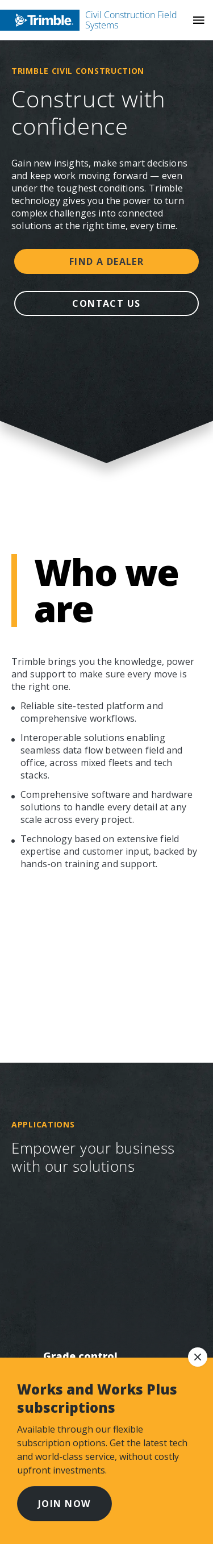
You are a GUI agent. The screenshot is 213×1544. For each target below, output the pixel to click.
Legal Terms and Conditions (84, 1348)
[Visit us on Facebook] (33, 967)
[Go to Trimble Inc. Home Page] (72, 1035)
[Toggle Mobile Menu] (198, 20)
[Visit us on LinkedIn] (98, 967)
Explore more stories (106, 566)
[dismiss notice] (197, 1357)
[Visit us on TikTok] (119, 967)
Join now (64, 1503)
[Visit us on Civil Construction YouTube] (76, 967)
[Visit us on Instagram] (55, 967)
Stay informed (78, 824)
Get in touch (73, 882)
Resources (64, 766)
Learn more (106, 525)
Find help (106, 708)
